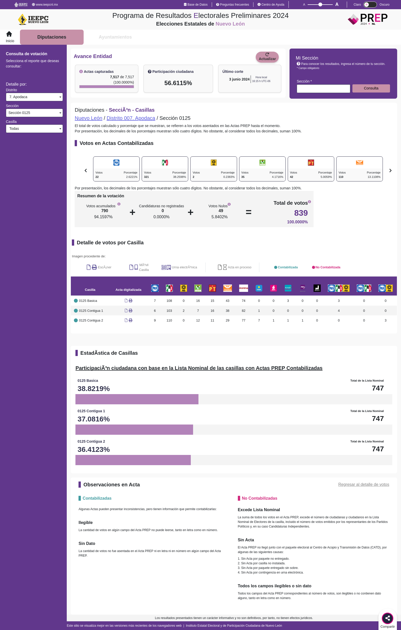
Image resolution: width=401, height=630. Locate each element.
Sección (12, 106)
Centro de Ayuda (271, 4)
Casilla (11, 122)
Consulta (371, 88)
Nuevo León (88, 118)
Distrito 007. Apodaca (131, 118)
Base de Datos (196, 4)
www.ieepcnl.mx (45, 4)
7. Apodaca (17, 97)
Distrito (11, 90)
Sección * (304, 81)
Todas (13, 129)
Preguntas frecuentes (232, 4)
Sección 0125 (18, 113)
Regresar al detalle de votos (363, 484)
